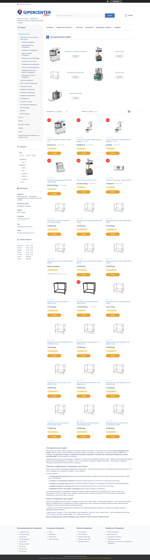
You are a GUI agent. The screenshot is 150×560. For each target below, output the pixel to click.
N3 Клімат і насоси (26, 101)
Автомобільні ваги (24, 534)
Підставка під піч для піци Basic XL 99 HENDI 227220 (88, 383)
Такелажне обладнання (27, 92)
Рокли (50, 532)
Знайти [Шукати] (109, 15)
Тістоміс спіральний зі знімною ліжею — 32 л (59, 140)
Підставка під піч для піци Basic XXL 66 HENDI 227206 (118, 383)
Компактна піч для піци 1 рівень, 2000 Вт (118, 180)
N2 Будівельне (24, 98)
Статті (20, 132)
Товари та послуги (24, 34)
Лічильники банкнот (113, 532)
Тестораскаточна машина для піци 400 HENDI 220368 (59, 181)
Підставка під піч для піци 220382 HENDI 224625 (89, 221)
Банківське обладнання (27, 89)
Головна (49, 27)
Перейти (75, 56)
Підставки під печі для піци (75, 72)
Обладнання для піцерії (29, 61)
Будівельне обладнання (27, 95)
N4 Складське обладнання (28, 104)
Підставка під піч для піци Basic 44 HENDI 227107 (58, 302)
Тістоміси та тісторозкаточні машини (75, 51)
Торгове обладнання (26, 80)
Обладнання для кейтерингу (30, 64)
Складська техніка (26, 86)
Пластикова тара (53, 539)
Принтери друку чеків (84, 539)
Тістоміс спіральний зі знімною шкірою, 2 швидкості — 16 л (89, 140)
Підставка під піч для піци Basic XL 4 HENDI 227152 (88, 343)
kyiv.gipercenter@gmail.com (25, 233)
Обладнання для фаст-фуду (30, 58)
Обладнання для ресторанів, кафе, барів (29, 38)
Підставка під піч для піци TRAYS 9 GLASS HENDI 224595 (117, 424)
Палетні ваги (23, 551)
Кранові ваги (23, 536)
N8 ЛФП (22, 110)
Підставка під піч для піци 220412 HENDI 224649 (60, 262)
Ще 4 (22, 182)
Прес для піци (119, 72)
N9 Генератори (25, 114)
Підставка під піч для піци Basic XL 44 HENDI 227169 (117, 343)
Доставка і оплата (24, 124)
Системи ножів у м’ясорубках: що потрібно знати (28, 136)
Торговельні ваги (24, 532)
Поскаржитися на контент (89, 558)
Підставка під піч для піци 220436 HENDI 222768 (118, 262)
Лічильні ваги (23, 548)
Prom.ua (84, 556)
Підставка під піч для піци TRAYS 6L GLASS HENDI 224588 (88, 424)
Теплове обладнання (28, 42)
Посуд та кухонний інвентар (30, 67)
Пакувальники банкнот (114, 539)
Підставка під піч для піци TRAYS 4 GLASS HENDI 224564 (58, 424)
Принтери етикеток (83, 541)
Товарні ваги (22, 541)
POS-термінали (82, 534)
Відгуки (20, 121)
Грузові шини (52, 536)
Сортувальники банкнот (114, 536)
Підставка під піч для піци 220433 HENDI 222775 (89, 262)
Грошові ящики (82, 532)
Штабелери (52, 534)
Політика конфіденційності (104, 558)
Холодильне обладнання (29, 50)
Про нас (20, 117)
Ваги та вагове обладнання (28, 83)
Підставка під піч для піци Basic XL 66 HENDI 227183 (59, 383)
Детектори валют (112, 534)
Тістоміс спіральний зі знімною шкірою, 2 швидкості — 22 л (118, 140)
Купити (54, 153)
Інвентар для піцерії (75, 93)
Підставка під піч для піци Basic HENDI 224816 (118, 302)
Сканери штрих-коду (84, 536)
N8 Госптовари (25, 107)
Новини (20, 128)
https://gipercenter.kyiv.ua (25, 226)
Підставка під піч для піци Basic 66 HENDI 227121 (87, 302)
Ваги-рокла (22, 546)
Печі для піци (119, 51)
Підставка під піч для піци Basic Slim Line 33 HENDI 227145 (60, 343)
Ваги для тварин (24, 544)
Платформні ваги (24, 539)
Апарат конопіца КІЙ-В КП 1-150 (87, 180)
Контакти (89, 27)
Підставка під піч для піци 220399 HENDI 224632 (118, 221)
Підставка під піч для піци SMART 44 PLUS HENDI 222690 (58, 221)
